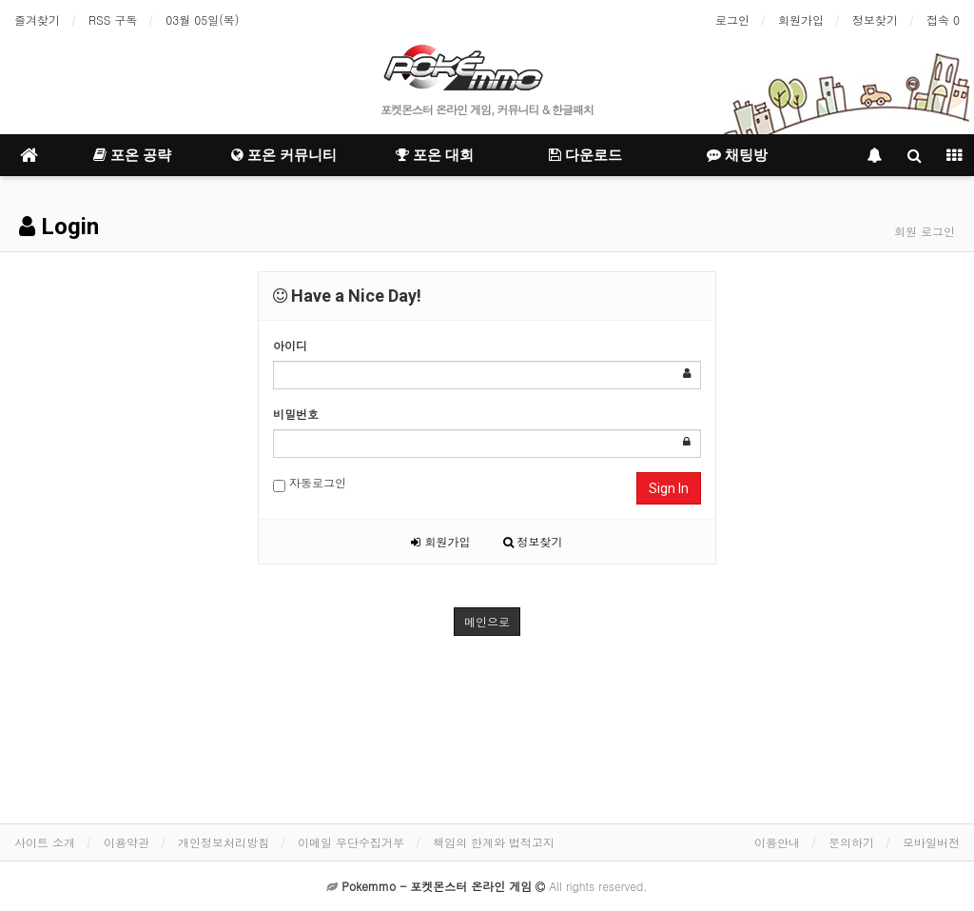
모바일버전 (931, 842)
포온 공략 (132, 155)
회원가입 (801, 19)
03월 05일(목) (202, 19)
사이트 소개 (44, 842)
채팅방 (737, 155)
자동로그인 (309, 483)
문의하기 (851, 842)
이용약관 (126, 842)
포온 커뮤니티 (284, 155)
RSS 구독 (112, 19)
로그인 (732, 19)
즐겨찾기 (37, 19)
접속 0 (943, 19)
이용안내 (777, 842)
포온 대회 (435, 155)
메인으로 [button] (487, 621)
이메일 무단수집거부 (351, 842)
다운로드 (585, 155)
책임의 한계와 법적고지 (494, 842)
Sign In (669, 488)
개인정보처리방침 (223, 842)
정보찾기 (875, 19)
